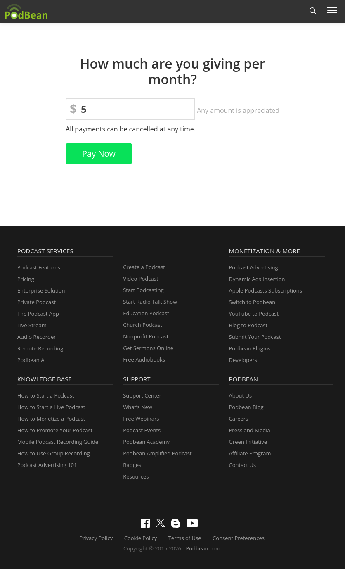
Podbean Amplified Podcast (157, 453)
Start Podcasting (143, 290)
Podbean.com (203, 548)
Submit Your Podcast (255, 336)
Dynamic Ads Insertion (257, 279)
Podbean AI (31, 360)
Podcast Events (142, 430)
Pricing (25, 279)
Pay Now (99, 153)
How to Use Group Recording (53, 453)
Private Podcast (36, 302)
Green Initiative (248, 441)
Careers (238, 418)
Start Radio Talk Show (150, 301)
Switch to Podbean (252, 302)
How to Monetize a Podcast (51, 418)
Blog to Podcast (248, 325)
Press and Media (249, 430)
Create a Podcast (144, 267)
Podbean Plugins (250, 348)
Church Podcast (142, 325)
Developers (243, 360)
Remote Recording (40, 348)
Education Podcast (146, 313)
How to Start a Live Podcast (51, 407)
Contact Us (242, 465)
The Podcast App (38, 313)
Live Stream (32, 325)
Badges (132, 465)
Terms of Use (184, 538)
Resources (136, 476)
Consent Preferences (239, 538)
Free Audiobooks (144, 359)
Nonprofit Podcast (145, 336)
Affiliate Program (250, 453)
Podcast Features (38, 267)
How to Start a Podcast (45, 395)
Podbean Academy (146, 441)
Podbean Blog (246, 407)
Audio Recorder (36, 336)
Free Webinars (141, 418)
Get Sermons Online (148, 348)
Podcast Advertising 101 (47, 465)
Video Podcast (140, 278)
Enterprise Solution (41, 290)
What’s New (137, 407)
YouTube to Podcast (254, 313)
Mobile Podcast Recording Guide (57, 441)
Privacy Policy (96, 538)
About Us (240, 395)
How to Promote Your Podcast (54, 430)
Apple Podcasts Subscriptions (265, 290)
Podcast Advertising (253, 267)
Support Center (142, 395)
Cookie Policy (140, 538)
